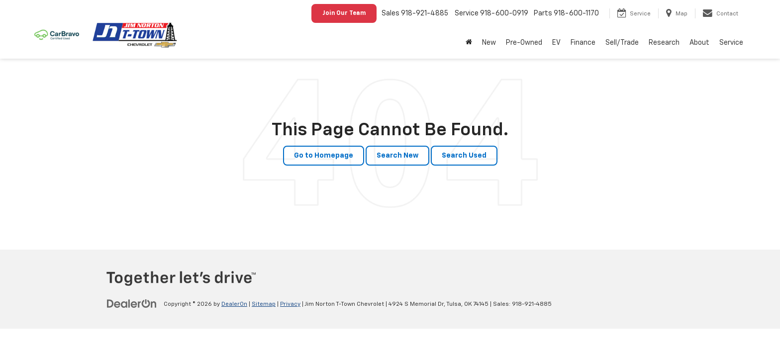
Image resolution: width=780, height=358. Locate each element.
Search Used (464, 155)
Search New (397, 155)
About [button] (699, 42)
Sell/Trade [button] (622, 42)
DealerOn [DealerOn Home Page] (234, 304)
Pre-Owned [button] (524, 42)
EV (556, 42)
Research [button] (664, 42)
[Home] (469, 43)
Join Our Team (344, 13)
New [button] (489, 42)
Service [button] (731, 42)
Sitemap (264, 304)
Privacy (290, 304)
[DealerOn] (131, 303)
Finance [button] (583, 42)
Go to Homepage (323, 155)
